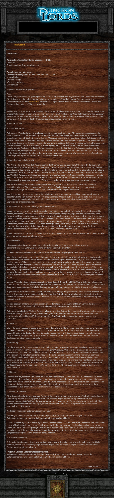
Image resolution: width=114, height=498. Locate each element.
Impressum (34, 101)
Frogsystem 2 (51, 474)
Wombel (96, 466)
